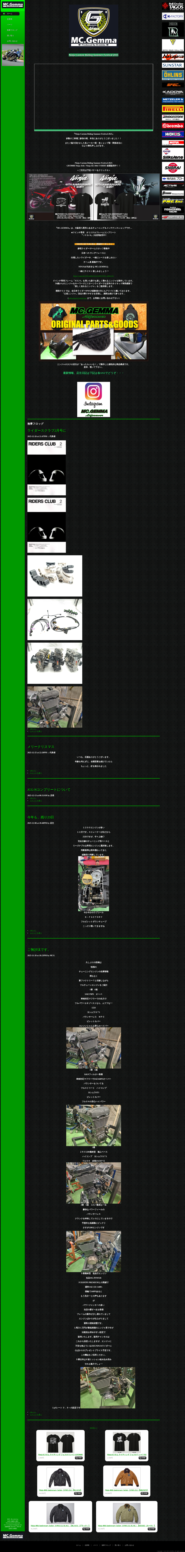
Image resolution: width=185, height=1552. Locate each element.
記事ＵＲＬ (33, 729)
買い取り (7, 35)
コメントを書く (36, 731)
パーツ (6, 24)
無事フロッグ (9, 30)
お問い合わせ (9, 41)
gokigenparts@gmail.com (78, 298)
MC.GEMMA (170, 1551)
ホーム (6, 13)
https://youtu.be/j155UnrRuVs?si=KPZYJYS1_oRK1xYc (93, 276)
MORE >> (93, 1428)
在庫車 (6, 19)
